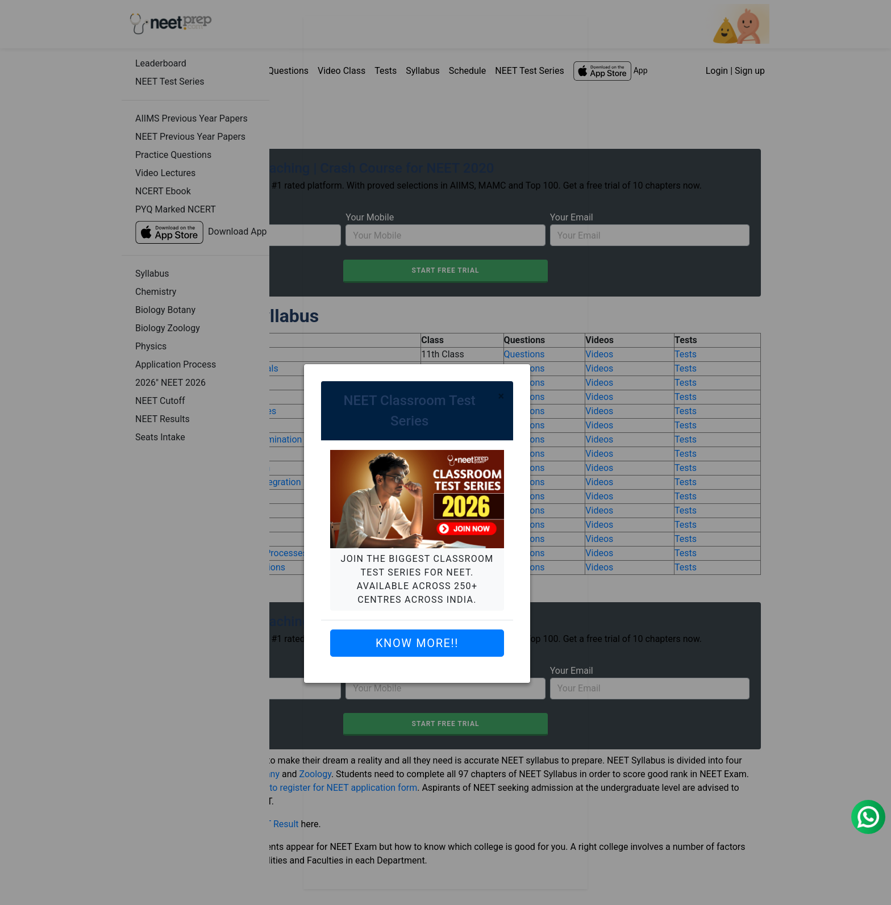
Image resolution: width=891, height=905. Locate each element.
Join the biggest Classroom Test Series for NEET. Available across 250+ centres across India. (417, 579)
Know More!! (417, 643)
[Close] (501, 396)
